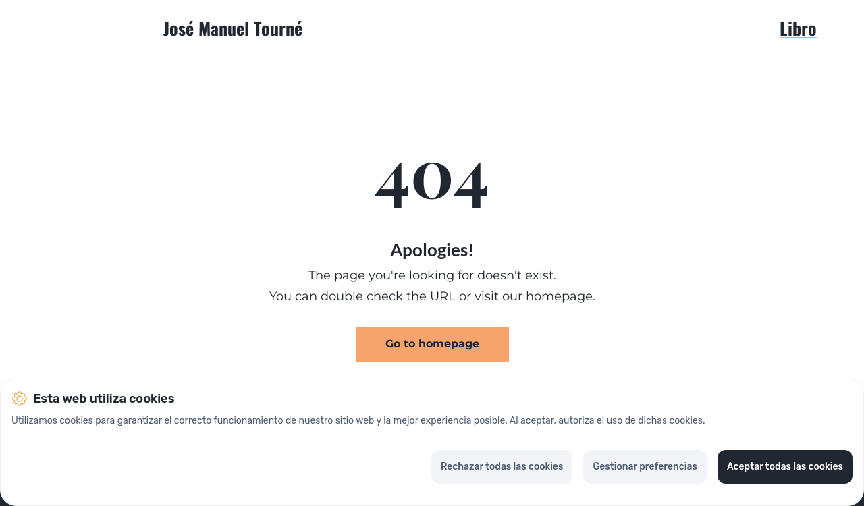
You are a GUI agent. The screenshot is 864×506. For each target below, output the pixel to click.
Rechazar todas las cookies (502, 466)
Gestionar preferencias (645, 466)
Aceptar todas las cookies (785, 466)
